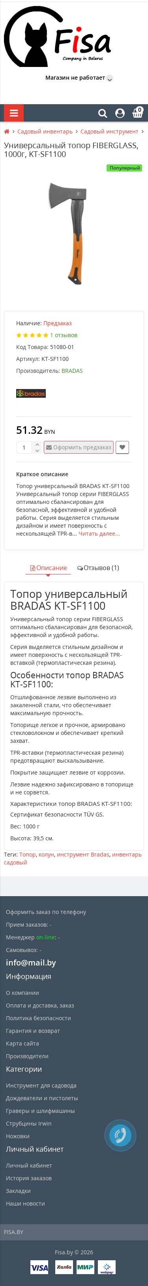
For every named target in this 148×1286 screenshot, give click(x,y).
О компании (22, 992)
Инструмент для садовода (41, 1085)
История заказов (29, 1178)
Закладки (18, 1190)
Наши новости (25, 1203)
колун (46, 854)
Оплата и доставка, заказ (40, 1005)
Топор (27, 854)
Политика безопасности (38, 1018)
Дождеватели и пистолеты (42, 1098)
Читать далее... (99, 533)
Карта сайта (22, 1043)
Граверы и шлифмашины (40, 1110)
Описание (48, 567)
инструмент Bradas (83, 854)
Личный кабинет (29, 1165)
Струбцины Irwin (29, 1123)
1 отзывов (63, 335)
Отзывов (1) (98, 567)
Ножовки (18, 1136)
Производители (27, 1056)
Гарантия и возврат (33, 1030)
